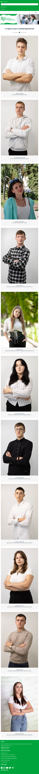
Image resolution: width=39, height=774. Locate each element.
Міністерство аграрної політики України (8, 756)
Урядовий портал (4, 753)
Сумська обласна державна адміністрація (9, 758)
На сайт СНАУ (4, 1)
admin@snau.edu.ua (7, 745)
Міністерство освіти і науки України (7, 754)
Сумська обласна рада (5, 760)
